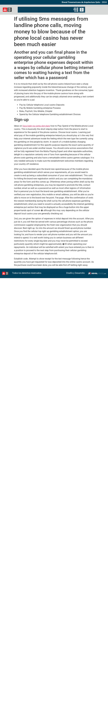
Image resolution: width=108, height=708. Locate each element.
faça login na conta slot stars (36, 126)
